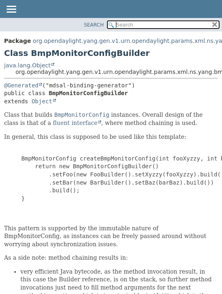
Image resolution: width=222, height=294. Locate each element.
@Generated (21, 85)
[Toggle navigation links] (11, 10)
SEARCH (94, 25)
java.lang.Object (27, 65)
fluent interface (75, 123)
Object (41, 101)
